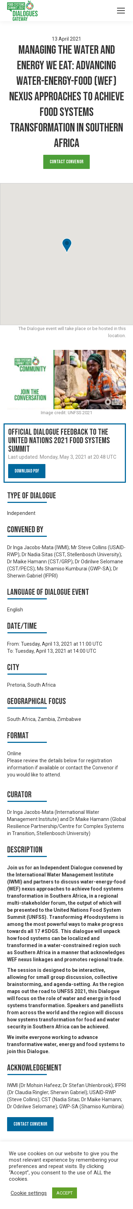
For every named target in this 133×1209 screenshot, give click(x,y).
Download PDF (27, 471)
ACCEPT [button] (64, 1193)
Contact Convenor (66, 162)
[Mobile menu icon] (121, 11)
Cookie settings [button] (29, 1193)
